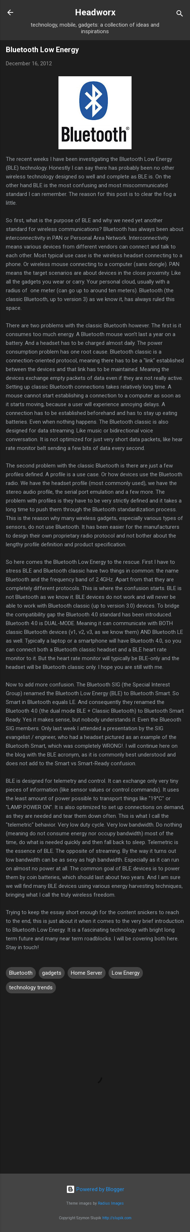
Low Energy (126, 973)
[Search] (179, 15)
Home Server (86, 973)
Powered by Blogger (95, 1189)
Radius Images (111, 1203)
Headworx (95, 12)
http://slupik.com (117, 1218)
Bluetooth (21, 973)
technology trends (31, 987)
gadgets (51, 973)
